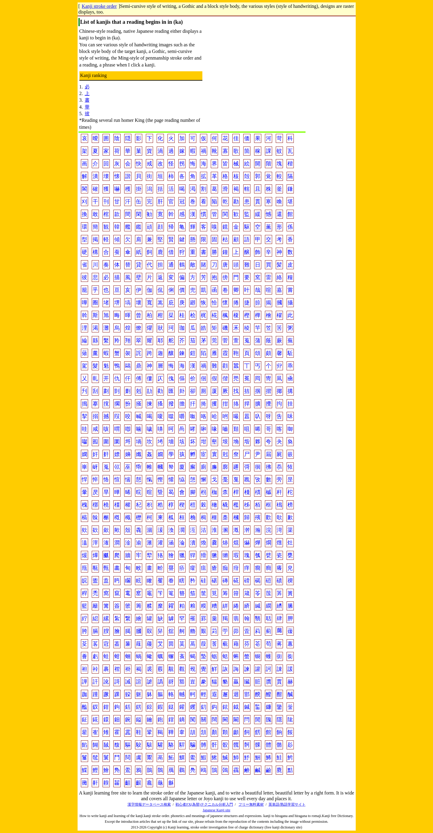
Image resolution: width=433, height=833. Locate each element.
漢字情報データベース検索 (149, 804)
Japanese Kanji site (216, 810)
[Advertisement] (254, 78)
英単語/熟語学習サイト (287, 804)
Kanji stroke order (99, 6)
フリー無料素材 (251, 804)
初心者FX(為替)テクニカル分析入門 (204, 804)
